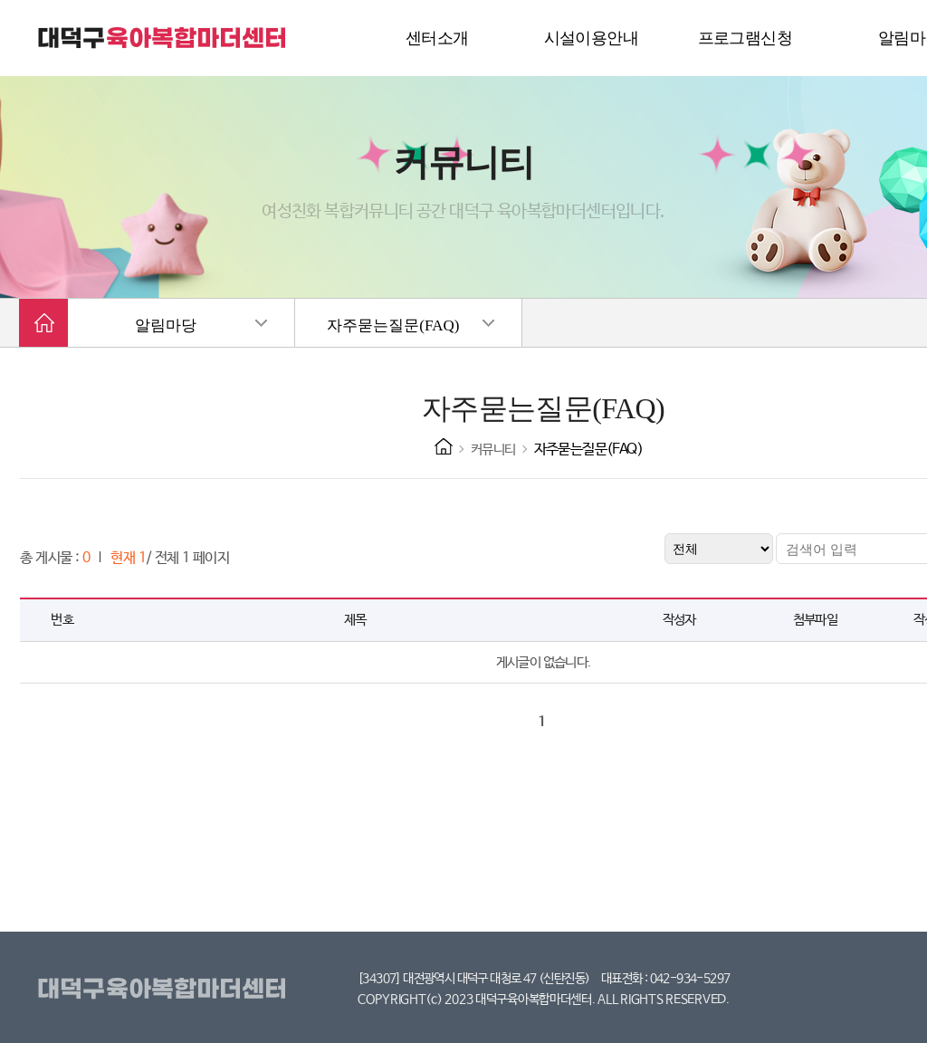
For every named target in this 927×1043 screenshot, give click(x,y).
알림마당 (165, 325)
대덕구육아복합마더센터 (165, 989)
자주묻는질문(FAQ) (393, 325)
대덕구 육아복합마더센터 (163, 38)
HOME (444, 446)
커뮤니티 (493, 449)
